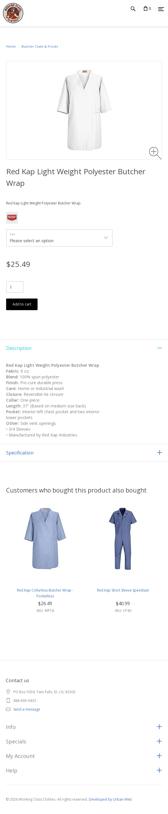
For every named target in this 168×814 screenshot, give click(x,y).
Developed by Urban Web (110, 799)
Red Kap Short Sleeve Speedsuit (123, 590)
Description (18, 348)
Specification (19, 453)
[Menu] (161, 9)
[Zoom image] (155, 153)
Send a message (26, 709)
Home (11, 46)
